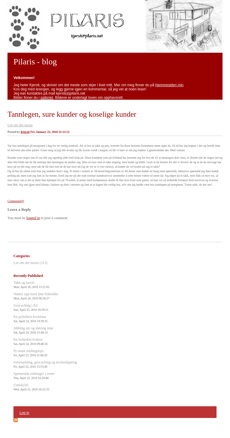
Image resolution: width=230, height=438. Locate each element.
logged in (33, 218)
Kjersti (25, 132)
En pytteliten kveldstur (30, 319)
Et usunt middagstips (30, 353)
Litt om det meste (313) (30, 263)
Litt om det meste (20, 125)
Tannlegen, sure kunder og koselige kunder (71, 114)
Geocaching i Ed (31, 307)
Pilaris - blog (35, 61)
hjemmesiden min (169, 85)
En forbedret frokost (30, 341)
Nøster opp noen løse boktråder (36, 296)
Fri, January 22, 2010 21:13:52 (49, 132)
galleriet (46, 98)
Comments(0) (15, 201)
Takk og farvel (31, 285)
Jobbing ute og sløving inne (33, 330)
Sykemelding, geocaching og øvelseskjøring (45, 364)
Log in (24, 413)
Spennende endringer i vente (34, 376)
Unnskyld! (31, 387)
